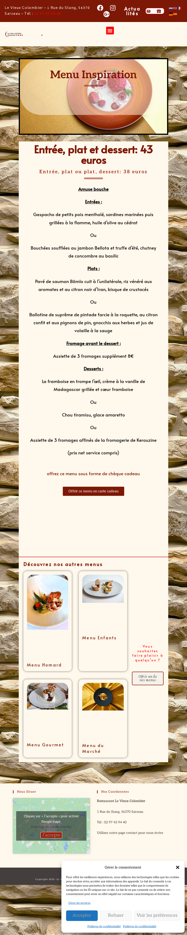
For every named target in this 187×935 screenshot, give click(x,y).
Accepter (82, 915)
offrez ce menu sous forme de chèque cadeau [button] (93, 473)
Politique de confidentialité (104, 926)
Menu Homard (44, 665)
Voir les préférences (157, 915)
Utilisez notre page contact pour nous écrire (130, 833)
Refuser (116, 915)
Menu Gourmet (45, 744)
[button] (177, 867)
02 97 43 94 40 (47, 14)
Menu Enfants (99, 638)
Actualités (132, 11)
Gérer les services (79, 903)
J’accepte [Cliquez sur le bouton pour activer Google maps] (51, 835)
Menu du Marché (93, 748)
